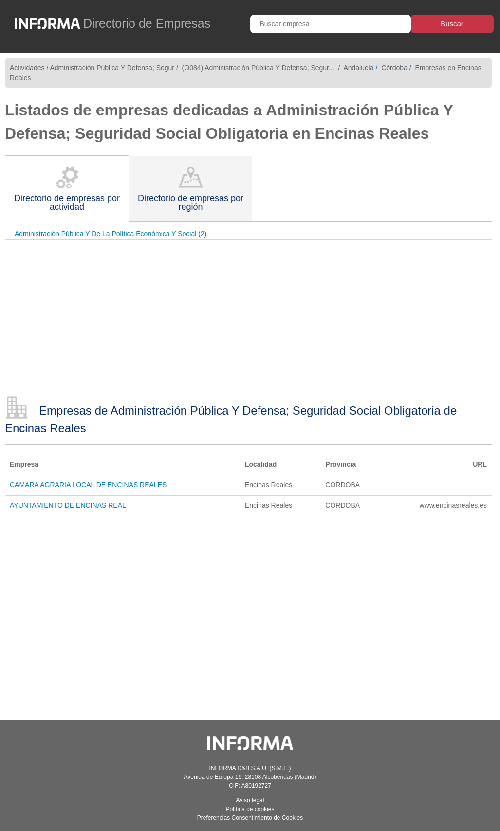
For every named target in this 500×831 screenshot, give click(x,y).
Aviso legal (250, 800)
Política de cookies (249, 809)
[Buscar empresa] (330, 24)
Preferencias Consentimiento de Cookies (250, 817)
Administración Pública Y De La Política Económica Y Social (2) (110, 234)
